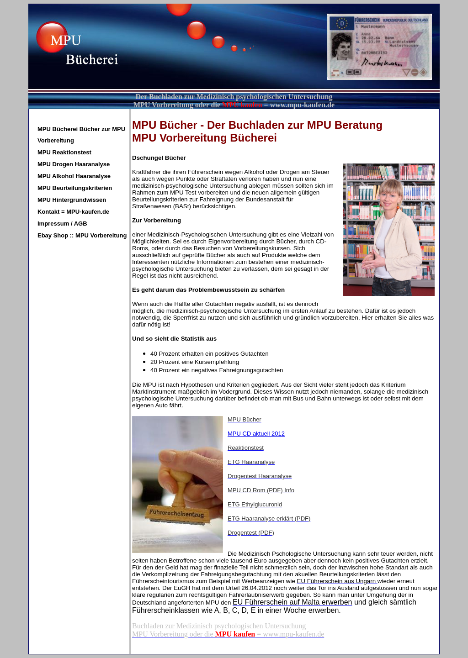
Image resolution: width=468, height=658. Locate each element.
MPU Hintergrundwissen (71, 199)
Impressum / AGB (62, 223)
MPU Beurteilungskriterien (74, 187)
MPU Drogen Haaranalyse (73, 164)
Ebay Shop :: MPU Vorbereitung (82, 235)
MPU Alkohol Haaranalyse (74, 176)
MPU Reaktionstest (64, 152)
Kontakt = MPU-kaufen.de (73, 211)
